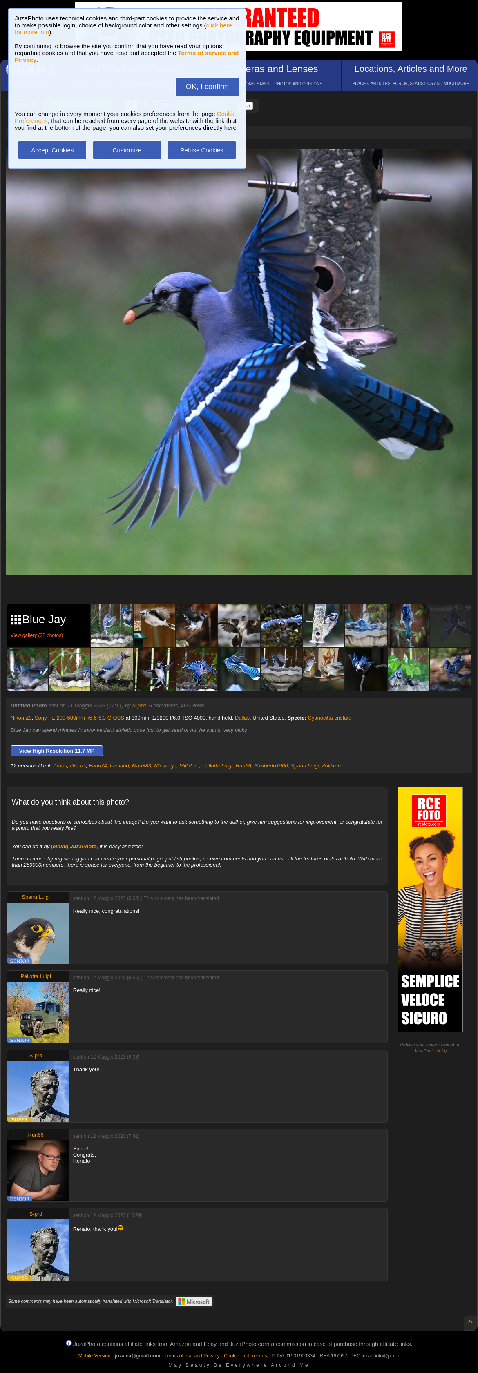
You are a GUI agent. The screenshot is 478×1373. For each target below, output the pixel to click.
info (441, 1050)
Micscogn (165, 765)
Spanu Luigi (305, 765)
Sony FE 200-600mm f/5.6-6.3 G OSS (79, 718)
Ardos (60, 765)
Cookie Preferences (245, 1356)
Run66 (243, 765)
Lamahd (119, 765)
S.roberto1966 (271, 765)
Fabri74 (98, 765)
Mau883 (141, 765)
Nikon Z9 (21, 718)
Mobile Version (94, 1356)
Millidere (189, 765)
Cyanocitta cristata (329, 718)
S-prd (139, 705)
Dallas (242, 718)
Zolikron (331, 765)
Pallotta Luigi (217, 765)
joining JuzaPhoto (74, 846)
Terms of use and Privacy (192, 1356)
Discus (78, 765)
